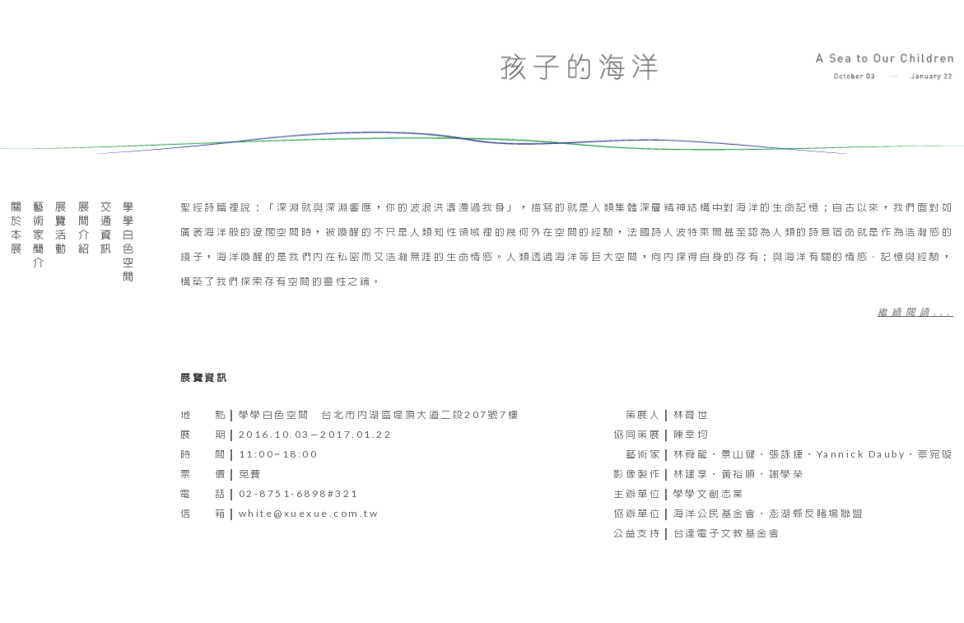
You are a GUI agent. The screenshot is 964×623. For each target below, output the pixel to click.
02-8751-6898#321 (299, 493)
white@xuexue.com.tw (309, 513)
